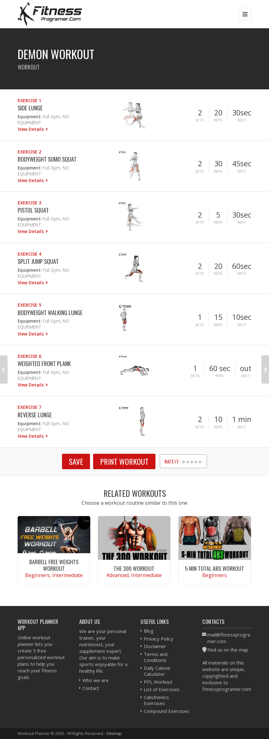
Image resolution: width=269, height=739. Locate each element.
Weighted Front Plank (44, 363)
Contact (90, 688)
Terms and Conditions (155, 657)
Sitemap (114, 733)
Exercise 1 (29, 100)
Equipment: (30, 116)
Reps (218, 120)
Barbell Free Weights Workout (54, 565)
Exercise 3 (29, 203)
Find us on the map (227, 650)
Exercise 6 (29, 356)
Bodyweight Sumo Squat (47, 159)
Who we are (95, 680)
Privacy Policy (158, 639)
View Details (31, 129)
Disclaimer (155, 646)
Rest (242, 120)
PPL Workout (158, 682)
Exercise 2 (29, 152)
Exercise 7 (29, 407)
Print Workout (124, 461)
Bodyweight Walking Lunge (50, 312)
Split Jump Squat (38, 261)
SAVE (76, 461)
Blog (149, 631)
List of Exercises (162, 689)
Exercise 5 (29, 305)
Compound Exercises (166, 711)
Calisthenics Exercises (156, 700)
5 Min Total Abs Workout (214, 568)
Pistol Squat (33, 210)
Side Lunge (30, 107)
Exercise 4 (29, 254)
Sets (199, 120)
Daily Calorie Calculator (157, 671)
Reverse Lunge (35, 414)
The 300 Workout (134, 568)
